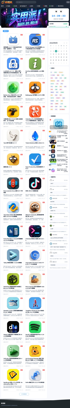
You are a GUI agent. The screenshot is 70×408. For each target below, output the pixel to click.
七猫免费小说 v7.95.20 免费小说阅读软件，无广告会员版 (13, 119)
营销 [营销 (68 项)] (52, 106)
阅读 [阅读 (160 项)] (52, 109)
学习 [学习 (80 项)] (63, 81)
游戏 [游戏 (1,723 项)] (52, 95)
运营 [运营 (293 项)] (65, 106)
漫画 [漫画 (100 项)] (56, 95)
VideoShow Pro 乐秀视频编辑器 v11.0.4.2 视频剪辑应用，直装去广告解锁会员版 (35, 120)
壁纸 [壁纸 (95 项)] (58, 81)
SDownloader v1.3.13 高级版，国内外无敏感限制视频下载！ (62, 169)
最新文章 (6, 31)
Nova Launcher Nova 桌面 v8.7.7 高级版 (13, 191)
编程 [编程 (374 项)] (52, 103)
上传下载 (66, 171)
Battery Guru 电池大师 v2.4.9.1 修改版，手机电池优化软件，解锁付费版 (12, 96)
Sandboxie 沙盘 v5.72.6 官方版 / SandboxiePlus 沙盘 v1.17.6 (12, 383)
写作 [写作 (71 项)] (63, 75)
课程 (45, 6)
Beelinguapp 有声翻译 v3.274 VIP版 (35, 95)
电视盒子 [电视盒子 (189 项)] (58, 98)
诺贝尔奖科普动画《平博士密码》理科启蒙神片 (62, 160)
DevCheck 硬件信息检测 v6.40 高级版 (35, 72)
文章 (51, 6)
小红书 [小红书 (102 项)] (52, 83)
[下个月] (67, 43)
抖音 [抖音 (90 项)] (52, 89)
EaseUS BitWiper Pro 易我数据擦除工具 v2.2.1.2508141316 (62, 155)
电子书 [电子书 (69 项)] (52, 98)
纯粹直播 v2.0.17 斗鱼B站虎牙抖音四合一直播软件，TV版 (12, 48)
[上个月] (64, 43)
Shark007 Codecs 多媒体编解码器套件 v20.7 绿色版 (13, 311)
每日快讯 (59, 6)
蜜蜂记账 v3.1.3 (7, 167)
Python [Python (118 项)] (61, 72)
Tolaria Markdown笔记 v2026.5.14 (35, 143)
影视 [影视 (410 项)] (61, 86)
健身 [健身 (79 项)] (58, 75)
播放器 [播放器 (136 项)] (52, 92)
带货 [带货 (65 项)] (62, 83)
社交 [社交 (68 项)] (57, 100)
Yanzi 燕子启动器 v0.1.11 (10, 143)
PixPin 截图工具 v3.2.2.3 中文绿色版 (35, 382)
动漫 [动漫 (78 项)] (56, 78)
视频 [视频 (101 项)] (56, 106)
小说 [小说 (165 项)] (57, 83)
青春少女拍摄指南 (61, 141)
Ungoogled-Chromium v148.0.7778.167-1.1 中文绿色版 (35, 263)
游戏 (31, 6)
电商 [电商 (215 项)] (61, 95)
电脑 (8, 6)
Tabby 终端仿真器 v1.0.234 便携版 (12, 262)
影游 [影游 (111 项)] (56, 86)
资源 (38, 6)
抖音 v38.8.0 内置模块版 (32, 191)
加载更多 (24, 394)
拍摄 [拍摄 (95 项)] (56, 89)
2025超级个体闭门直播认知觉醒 (62, 136)
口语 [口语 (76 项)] (61, 78)
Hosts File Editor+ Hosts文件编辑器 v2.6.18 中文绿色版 (13, 239)
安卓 (15, 6)
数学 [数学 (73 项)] (57, 92)
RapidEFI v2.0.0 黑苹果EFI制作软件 (62, 165)
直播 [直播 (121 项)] (64, 98)
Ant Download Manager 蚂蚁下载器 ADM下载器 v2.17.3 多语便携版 (35, 359)
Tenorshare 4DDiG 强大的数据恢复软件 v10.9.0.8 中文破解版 (12, 215)
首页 (2, 6)
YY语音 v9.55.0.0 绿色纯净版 (59, 204)
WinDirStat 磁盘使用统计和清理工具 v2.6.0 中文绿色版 (12, 287)
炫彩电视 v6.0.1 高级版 (62, 150)
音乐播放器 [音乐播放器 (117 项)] (62, 109)
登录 (68, 2)
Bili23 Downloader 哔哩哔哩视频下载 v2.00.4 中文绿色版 (58, 127)
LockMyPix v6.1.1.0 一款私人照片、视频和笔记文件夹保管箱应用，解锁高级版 (12, 72)
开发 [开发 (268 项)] (52, 86)
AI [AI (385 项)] (51, 72)
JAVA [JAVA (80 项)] (55, 72)
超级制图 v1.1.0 (60, 146)
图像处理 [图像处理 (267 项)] (53, 81)
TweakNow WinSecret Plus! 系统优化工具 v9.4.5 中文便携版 (35, 311)
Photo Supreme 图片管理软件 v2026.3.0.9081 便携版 (35, 287)
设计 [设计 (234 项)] (61, 106)
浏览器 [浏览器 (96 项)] (62, 92)
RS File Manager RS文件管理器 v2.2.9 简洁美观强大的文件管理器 (35, 48)
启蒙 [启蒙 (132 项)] (65, 78)
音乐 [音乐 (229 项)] (56, 109)
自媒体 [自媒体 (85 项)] (56, 103)
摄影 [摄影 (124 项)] (61, 89)
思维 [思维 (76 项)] (65, 86)
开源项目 (66, 133)
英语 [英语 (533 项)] (62, 103)
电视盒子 (23, 6)
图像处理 (66, 147)
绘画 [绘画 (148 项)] (62, 100)
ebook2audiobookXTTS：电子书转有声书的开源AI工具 (62, 131)
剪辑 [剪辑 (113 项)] (52, 78)
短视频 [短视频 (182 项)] (52, 100)
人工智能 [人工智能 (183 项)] (53, 75)
